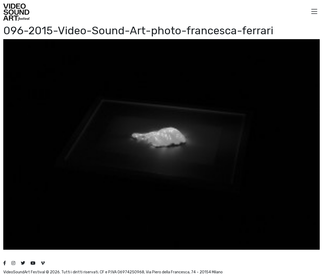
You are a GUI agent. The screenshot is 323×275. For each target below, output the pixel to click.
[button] (314, 12)
